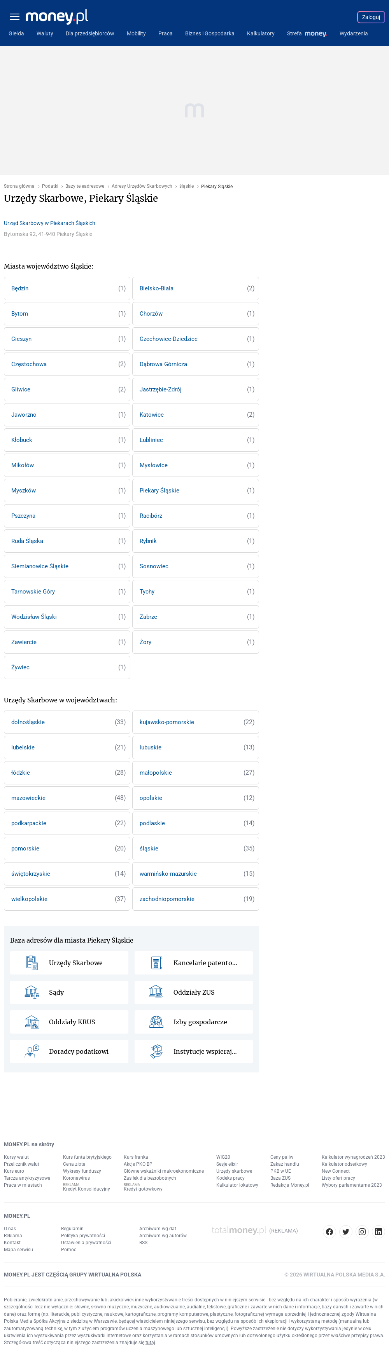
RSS (143, 1242)
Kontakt (12, 1242)
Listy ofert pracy (338, 1178)
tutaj (150, 1342)
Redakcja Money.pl (289, 1185)
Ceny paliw (281, 1157)
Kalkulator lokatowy (237, 1185)
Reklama (13, 1235)
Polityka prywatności (83, 1235)
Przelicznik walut (21, 1164)
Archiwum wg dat (157, 1228)
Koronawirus (76, 1178)
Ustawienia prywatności (86, 1242)
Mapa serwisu (18, 1249)
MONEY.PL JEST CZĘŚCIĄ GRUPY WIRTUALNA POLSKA (72, 1274)
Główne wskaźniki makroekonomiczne (164, 1171)
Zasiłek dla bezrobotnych (150, 1178)
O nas (10, 1228)
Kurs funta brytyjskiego (87, 1157)
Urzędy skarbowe (234, 1171)
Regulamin (72, 1228)
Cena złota (74, 1164)
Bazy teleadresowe (84, 186)
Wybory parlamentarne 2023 (352, 1185)
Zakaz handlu (284, 1164)
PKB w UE (280, 1171)
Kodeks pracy (230, 1178)
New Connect (336, 1171)
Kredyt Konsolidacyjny (86, 1189)
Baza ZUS (280, 1178)
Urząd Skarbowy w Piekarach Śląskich (49, 223)
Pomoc (68, 1249)
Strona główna (19, 186)
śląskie (186, 186)
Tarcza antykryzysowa (27, 1178)
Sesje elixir (227, 1164)
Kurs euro (14, 1171)
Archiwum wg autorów (163, 1235)
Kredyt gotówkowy (143, 1189)
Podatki (50, 186)
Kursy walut (16, 1157)
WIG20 (223, 1157)
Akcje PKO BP (138, 1164)
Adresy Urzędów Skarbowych (142, 186)
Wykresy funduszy (82, 1171)
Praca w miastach (23, 1185)
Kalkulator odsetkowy (344, 1164)
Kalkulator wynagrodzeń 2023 (353, 1157)
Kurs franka (136, 1157)
